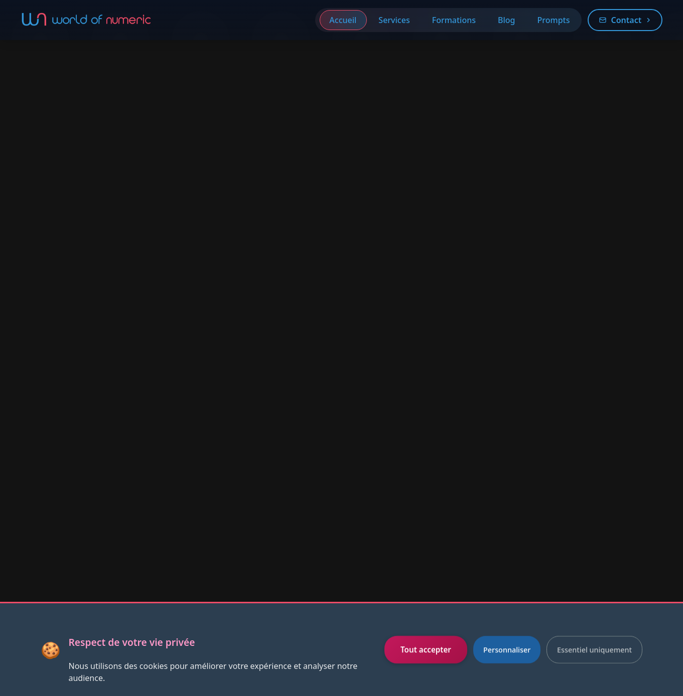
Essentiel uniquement (594, 649)
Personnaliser (506, 649)
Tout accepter (425, 649)
